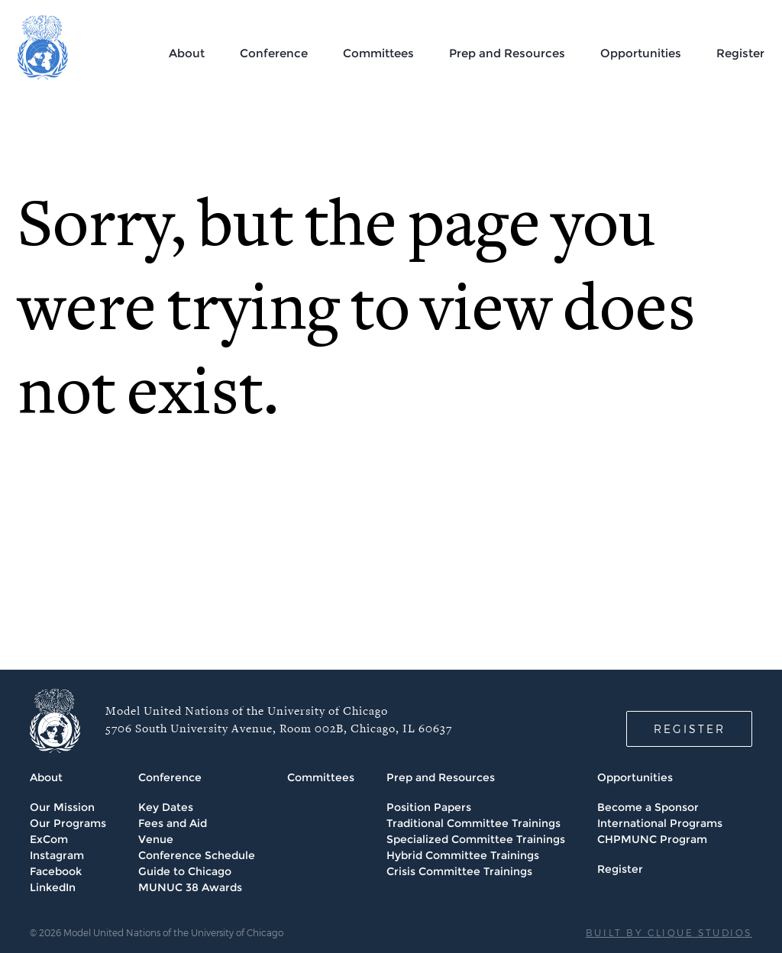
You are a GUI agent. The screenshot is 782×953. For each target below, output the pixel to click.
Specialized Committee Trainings (475, 839)
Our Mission (62, 807)
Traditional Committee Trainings (473, 823)
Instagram (57, 855)
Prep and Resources (507, 53)
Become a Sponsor (648, 807)
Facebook (56, 871)
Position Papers (428, 807)
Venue (155, 839)
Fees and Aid (172, 823)
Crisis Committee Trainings (459, 871)
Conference (274, 53)
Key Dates (165, 807)
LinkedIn (53, 887)
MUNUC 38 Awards (190, 887)
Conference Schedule (196, 855)
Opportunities (640, 53)
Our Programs (68, 823)
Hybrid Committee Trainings (462, 855)
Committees (378, 53)
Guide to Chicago (184, 871)
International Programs (659, 823)
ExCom (49, 839)
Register (740, 53)
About (187, 53)
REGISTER (689, 728)
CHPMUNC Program (652, 839)
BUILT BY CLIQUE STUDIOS (669, 932)
